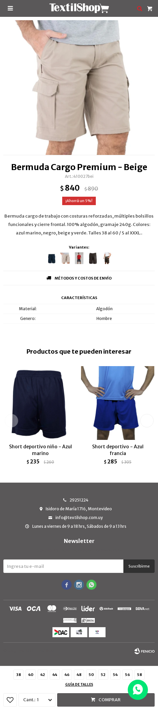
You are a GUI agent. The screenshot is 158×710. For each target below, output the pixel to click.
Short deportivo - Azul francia (118, 450)
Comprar (109, 700)
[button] (146, 420)
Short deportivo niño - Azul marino (40, 450)
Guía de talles (79, 684)
